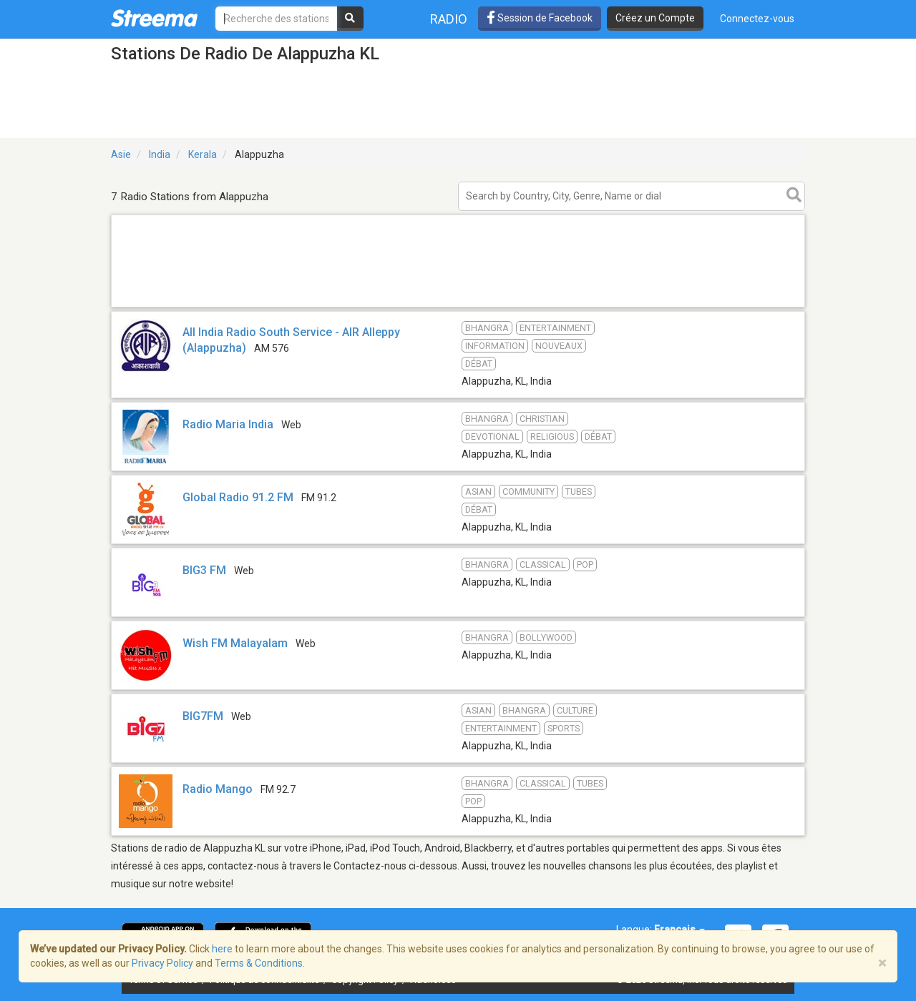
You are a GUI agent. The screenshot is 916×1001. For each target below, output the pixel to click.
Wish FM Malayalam (235, 643)
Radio (448, 18)
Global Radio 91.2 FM (237, 497)
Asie (121, 154)
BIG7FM (202, 716)
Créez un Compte (655, 18)
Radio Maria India (227, 424)
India (159, 154)
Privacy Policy (162, 963)
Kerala (202, 154)
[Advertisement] (458, 306)
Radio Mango (217, 789)
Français (679, 929)
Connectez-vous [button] (757, 18)
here (222, 949)
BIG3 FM (204, 570)
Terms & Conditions (259, 963)
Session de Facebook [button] (540, 18)
